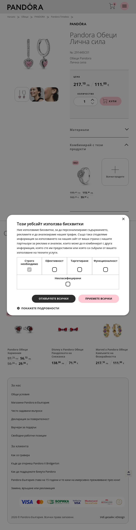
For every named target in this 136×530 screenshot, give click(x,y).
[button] (38, 308)
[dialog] (68, 265)
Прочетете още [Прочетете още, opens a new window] (69, 252)
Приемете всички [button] (98, 298)
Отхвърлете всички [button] (54, 298)
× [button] (123, 219)
